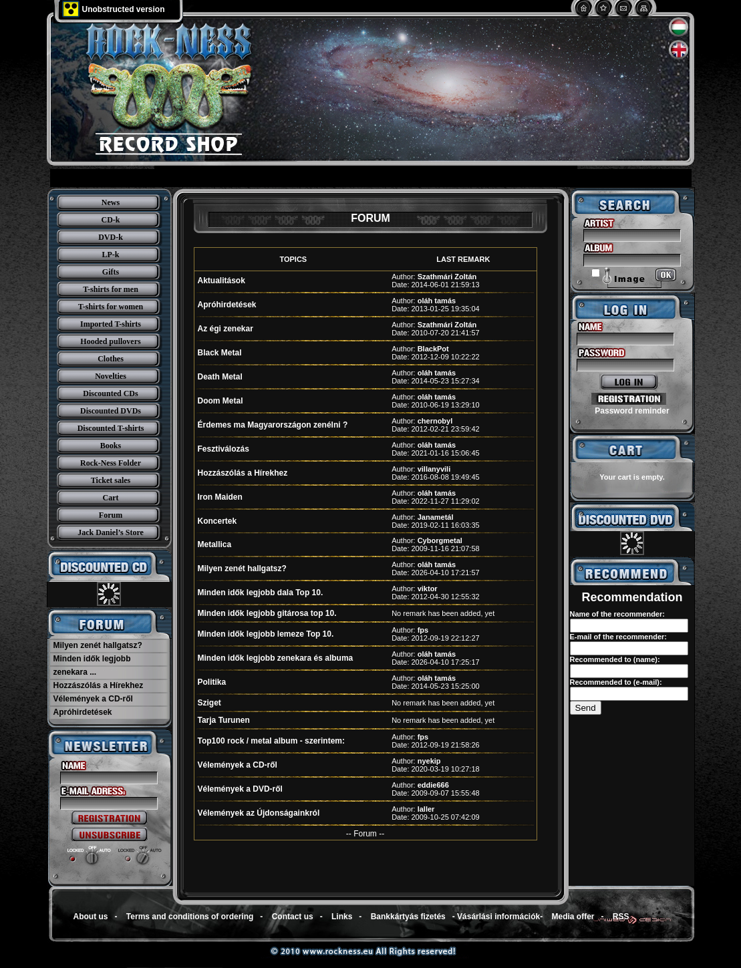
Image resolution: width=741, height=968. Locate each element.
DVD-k (110, 237)
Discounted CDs (110, 393)
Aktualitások (221, 280)
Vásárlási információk (498, 916)
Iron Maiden (220, 497)
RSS (621, 916)
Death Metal (220, 376)
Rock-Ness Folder (110, 463)
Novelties (110, 376)
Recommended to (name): (615, 659)
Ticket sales (110, 480)
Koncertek (217, 521)
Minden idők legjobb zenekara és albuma (275, 658)
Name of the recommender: (617, 614)
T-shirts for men (110, 289)
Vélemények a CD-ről (93, 698)
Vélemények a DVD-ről (240, 789)
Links (341, 916)
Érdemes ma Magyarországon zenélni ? (273, 425)
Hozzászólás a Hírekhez (98, 685)
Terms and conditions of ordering (189, 916)
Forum (110, 515)
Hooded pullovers (110, 341)
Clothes (111, 358)
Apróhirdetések (82, 712)
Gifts (110, 272)
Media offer (573, 916)
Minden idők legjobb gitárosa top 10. (267, 613)
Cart (111, 497)
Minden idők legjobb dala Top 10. (260, 592)
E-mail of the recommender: (618, 637)
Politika (212, 682)
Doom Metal (220, 401)
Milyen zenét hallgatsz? (97, 645)
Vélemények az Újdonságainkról (259, 813)
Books (110, 445)
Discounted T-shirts (111, 428)
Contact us (292, 916)
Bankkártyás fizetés (408, 916)
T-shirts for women (110, 306)
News (111, 202)
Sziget (209, 702)
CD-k (110, 219)
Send (585, 708)
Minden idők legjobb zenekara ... (92, 665)
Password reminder (632, 411)
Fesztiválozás (223, 449)
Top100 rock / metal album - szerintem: (271, 741)
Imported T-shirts (110, 324)
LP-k (110, 254)
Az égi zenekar (225, 328)
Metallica (215, 544)
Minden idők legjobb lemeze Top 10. (266, 634)
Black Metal (220, 352)
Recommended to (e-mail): (616, 682)
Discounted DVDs (110, 411)
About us (90, 916)
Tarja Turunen (224, 720)
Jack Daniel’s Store (111, 532)
